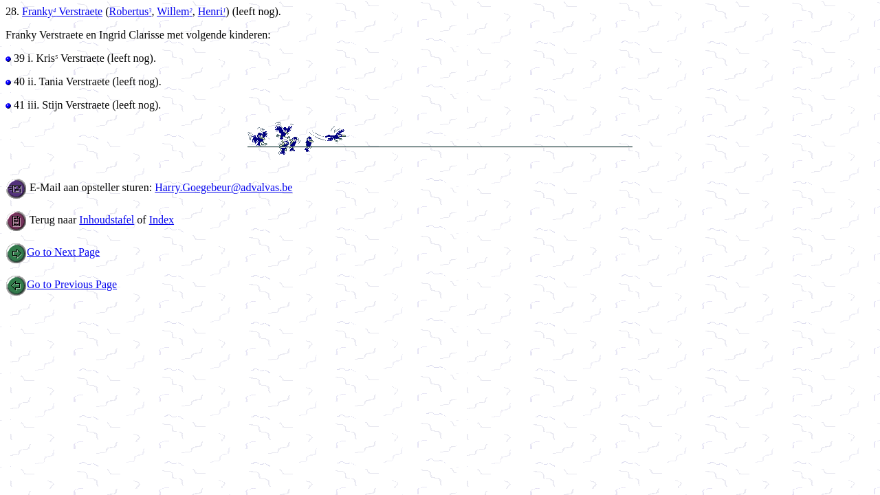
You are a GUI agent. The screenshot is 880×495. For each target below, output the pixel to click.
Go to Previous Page (61, 284)
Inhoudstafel (106, 220)
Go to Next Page (53, 252)
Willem (174, 11)
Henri (212, 11)
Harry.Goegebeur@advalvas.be (223, 187)
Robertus (130, 11)
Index (161, 220)
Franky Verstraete (62, 11)
